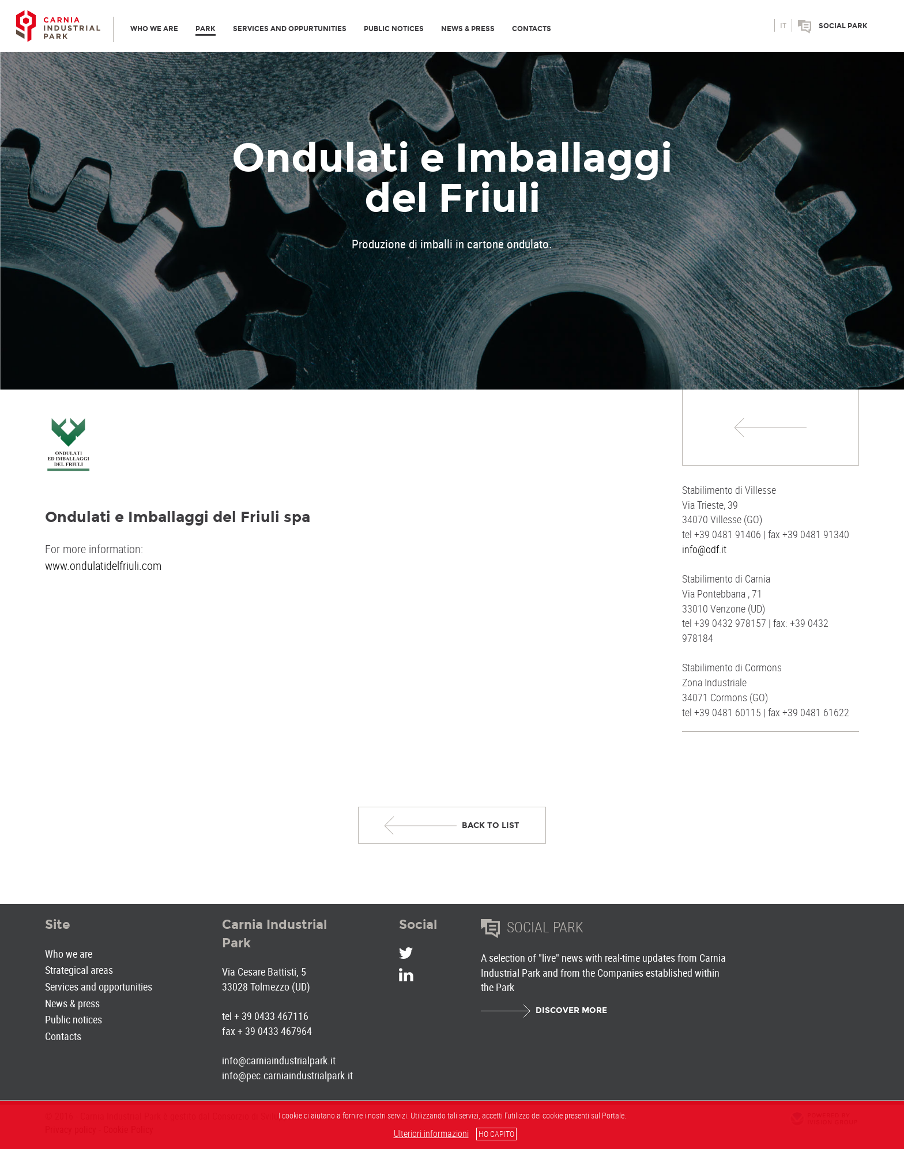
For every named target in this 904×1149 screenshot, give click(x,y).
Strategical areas (79, 970)
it (783, 26)
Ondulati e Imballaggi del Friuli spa (177, 517)
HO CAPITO (496, 1133)
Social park (843, 26)
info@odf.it (704, 549)
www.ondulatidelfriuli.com (103, 565)
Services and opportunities (98, 986)
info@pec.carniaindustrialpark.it (287, 1075)
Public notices (73, 1019)
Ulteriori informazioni (431, 1133)
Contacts (63, 1036)
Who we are (68, 954)
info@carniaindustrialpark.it (279, 1060)
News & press (72, 1003)
